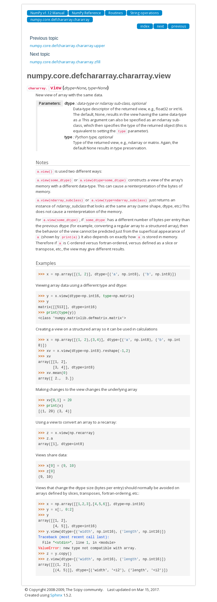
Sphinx (56, 595)
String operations (144, 12)
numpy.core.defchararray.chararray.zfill (65, 61)
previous (178, 26)
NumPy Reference (86, 12)
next (160, 26)
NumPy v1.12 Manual (47, 12)
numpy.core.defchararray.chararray (59, 19)
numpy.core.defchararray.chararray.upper (67, 45)
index (144, 26)
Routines (115, 12)
